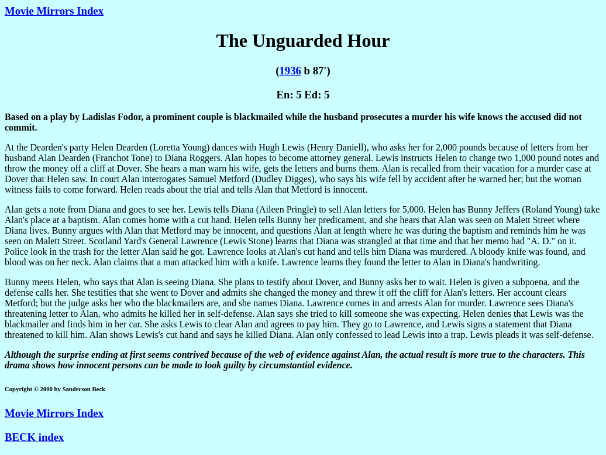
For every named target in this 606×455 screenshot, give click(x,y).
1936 (290, 70)
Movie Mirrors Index (54, 11)
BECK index (34, 437)
